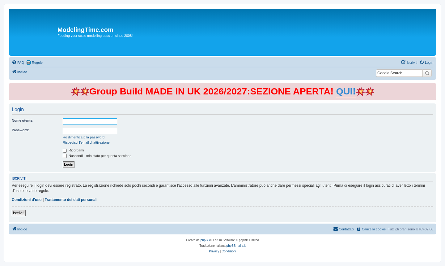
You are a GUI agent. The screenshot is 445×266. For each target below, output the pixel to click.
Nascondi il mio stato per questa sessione (97, 156)
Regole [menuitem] (37, 62)
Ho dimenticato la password (83, 137)
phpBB (205, 240)
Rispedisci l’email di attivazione (86, 142)
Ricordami (73, 150)
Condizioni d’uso (27, 200)
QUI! (346, 91)
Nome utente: (22, 120)
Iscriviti (18, 213)
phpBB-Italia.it (236, 245)
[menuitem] (18, 62)
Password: (20, 130)
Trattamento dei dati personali (71, 200)
